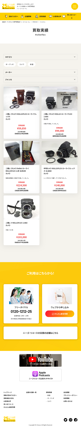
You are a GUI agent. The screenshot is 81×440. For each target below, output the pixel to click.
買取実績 (40, 16)
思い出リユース (69, 16)
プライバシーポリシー (70, 395)
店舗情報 (26, 16)
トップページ (8, 392)
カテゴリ (8, 57)
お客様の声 (55, 16)
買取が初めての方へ (10, 395)
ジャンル (8, 79)
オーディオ (10, 64)
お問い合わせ (67, 401)
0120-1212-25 (21, 311)
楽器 (31, 64)
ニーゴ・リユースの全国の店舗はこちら (40, 332)
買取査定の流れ (9, 398)
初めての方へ (11, 16)
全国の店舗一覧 (31, 392)
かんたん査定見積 (9, 407)
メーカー (8, 72)
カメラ (22, 64)
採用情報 (66, 398)
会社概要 (66, 392)
